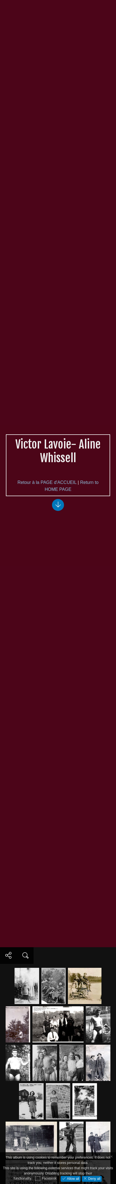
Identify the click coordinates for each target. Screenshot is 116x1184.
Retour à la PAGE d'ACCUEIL (47, 482)
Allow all (72, 1178)
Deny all (93, 1178)
